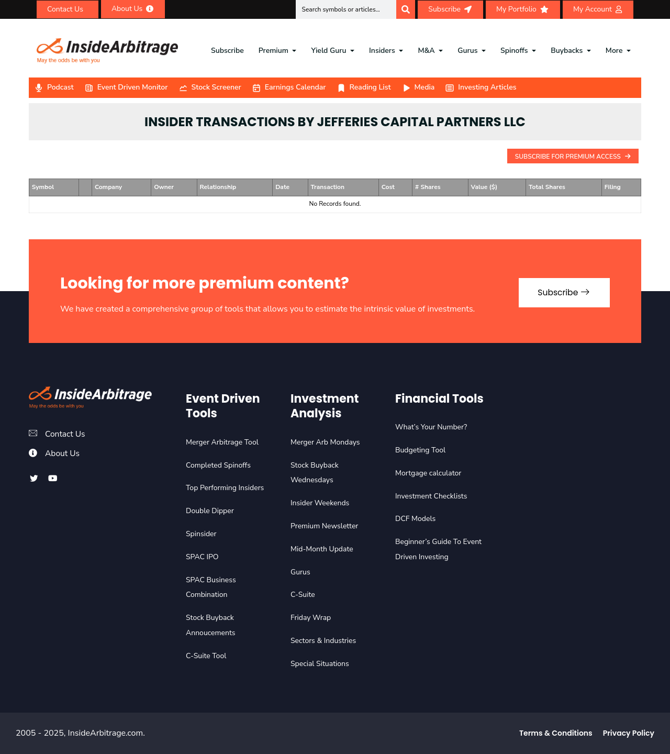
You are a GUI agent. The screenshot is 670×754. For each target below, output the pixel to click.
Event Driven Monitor (126, 87)
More (614, 51)
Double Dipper (210, 511)
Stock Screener (209, 87)
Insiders (382, 51)
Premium (273, 51)
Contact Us (65, 434)
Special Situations (320, 664)
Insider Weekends (320, 503)
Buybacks (567, 51)
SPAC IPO (202, 557)
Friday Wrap (311, 618)
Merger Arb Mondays (325, 442)
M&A (426, 51)
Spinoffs (514, 51)
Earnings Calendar (289, 87)
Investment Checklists (431, 496)
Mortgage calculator (428, 473)
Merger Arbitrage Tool (222, 442)
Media (418, 87)
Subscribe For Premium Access (573, 156)
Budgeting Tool (420, 450)
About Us (63, 453)
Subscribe (227, 51)
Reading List (364, 87)
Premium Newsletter (324, 526)
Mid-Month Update (322, 549)
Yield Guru (328, 51)
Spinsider (201, 534)
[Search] (405, 9)
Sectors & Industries (323, 641)
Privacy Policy (628, 733)
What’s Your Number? (431, 427)
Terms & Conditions (556, 733)
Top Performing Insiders (225, 488)
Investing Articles (480, 87)
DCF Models (415, 519)
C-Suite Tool (206, 656)
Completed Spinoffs (218, 465)
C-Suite (303, 595)
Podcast (54, 87)
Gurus (467, 51)
